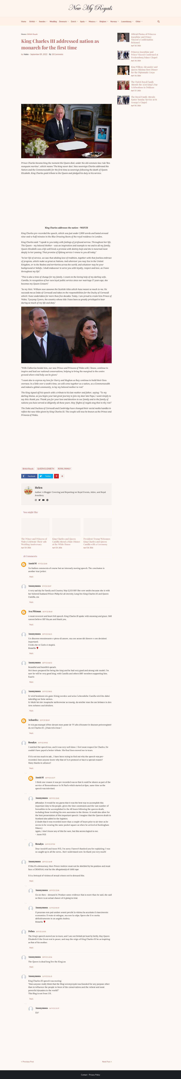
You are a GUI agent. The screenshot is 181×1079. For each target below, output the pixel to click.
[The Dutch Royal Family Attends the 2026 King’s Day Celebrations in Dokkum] (123, 85)
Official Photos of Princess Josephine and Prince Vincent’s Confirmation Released (143, 38)
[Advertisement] (66, 80)
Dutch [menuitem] (73, 21)
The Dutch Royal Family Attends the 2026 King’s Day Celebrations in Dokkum (144, 84)
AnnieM (32, 563)
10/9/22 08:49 (45, 720)
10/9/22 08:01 (47, 691)
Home (23, 34)
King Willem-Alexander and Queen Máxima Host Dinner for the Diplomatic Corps (144, 69)
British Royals (32, 34)
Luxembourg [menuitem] (126, 21)
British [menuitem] (32, 21)
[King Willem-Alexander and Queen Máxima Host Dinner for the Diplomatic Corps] (123, 70)
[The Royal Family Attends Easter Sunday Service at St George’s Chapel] (123, 100)
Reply (31, 577)
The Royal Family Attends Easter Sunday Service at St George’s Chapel (144, 99)
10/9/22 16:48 (47, 862)
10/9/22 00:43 (47, 611)
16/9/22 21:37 (54, 1008)
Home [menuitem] (23, 21)
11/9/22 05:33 (54, 908)
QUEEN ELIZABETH (45, 469)
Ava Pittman (34, 611)
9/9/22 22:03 (42, 564)
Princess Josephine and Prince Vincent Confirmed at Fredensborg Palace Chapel (144, 54)
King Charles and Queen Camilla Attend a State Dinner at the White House (66, 541)
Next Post (106, 1061)
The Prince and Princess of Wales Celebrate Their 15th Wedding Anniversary (34, 541)
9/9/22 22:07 (46, 586)
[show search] (157, 21)
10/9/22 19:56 (47, 957)
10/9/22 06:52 (47, 663)
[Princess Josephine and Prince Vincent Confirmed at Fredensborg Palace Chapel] (123, 55)
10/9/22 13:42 (54, 798)
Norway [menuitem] (113, 21)
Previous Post (28, 1061)
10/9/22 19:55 (41, 931)
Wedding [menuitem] (53, 21)
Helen (38, 487)
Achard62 (33, 719)
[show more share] (62, 476)
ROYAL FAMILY (64, 469)
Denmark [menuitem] (63, 21)
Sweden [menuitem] (42, 21)
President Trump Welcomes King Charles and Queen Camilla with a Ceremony (96, 541)
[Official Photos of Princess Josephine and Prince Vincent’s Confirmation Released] (123, 37)
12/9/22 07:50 (50, 844)
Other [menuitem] (138, 21)
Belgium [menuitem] (103, 21)
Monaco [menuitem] (92, 21)
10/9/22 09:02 (43, 743)
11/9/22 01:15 (47, 976)
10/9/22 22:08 (54, 890)
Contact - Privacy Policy (90, 1075)
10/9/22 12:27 (50, 778)
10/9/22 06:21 (47, 634)
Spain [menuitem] (82, 21)
